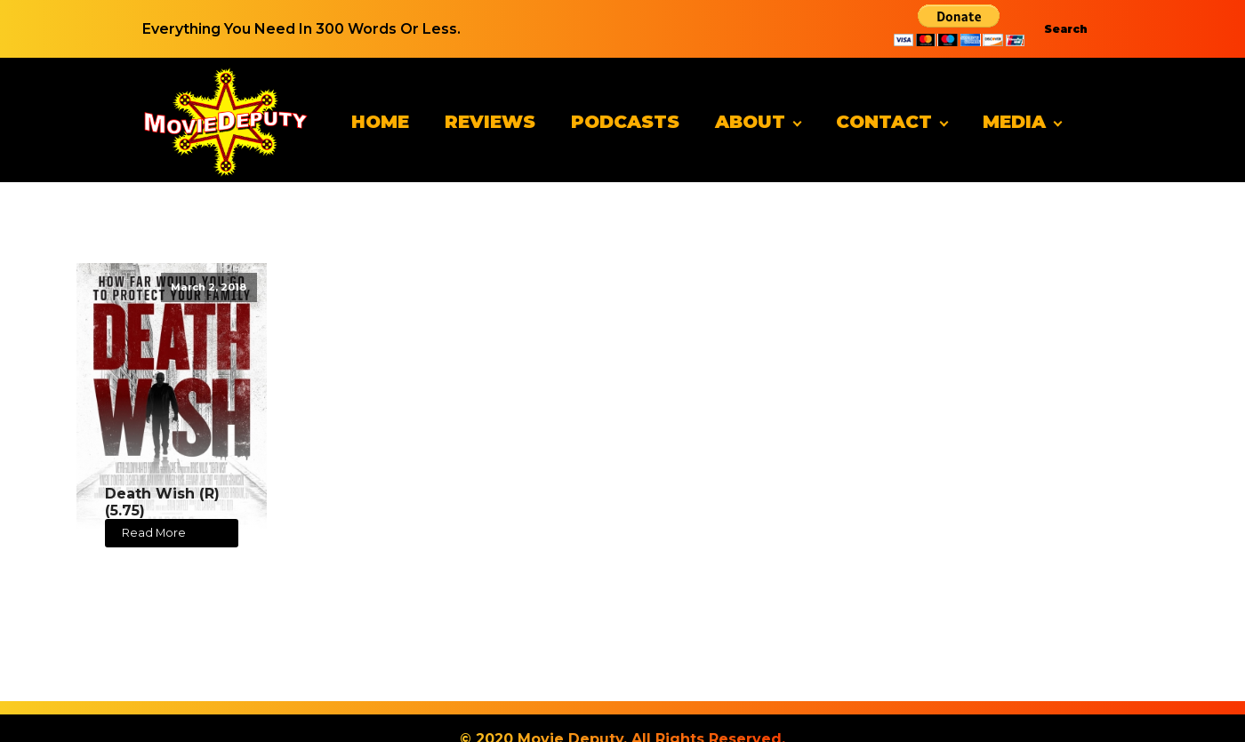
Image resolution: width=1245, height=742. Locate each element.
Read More (154, 532)
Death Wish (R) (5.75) (162, 502)
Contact (884, 121)
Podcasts (625, 121)
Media (1014, 121)
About (750, 121)
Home (380, 121)
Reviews (490, 121)
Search (1066, 29)
